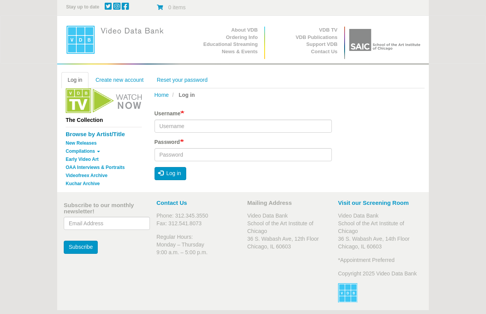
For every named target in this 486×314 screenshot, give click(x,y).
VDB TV (328, 30)
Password (167, 142)
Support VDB (322, 44)
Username (168, 113)
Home (162, 95)
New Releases (81, 143)
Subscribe (81, 247)
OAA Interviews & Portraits (95, 167)
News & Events (240, 51)
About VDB (244, 30)
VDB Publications (316, 37)
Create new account (119, 80)
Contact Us (324, 51)
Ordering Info (242, 37)
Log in (75, 80)
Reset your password (182, 80)
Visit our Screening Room (373, 202)
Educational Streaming (230, 44)
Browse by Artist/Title (95, 134)
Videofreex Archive (86, 175)
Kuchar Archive (83, 183)
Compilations (83, 151)
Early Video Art (82, 159)
